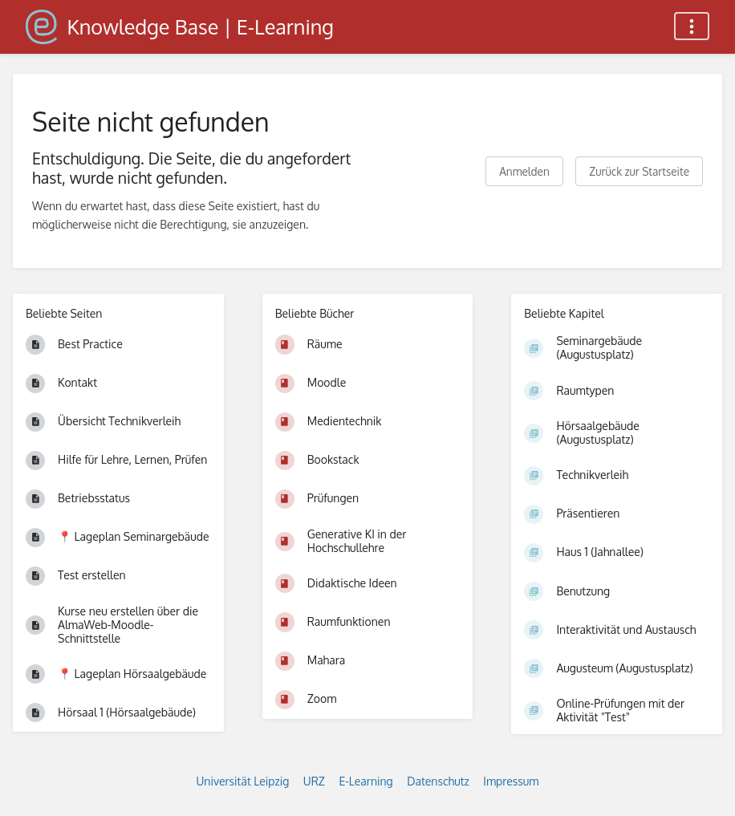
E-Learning (365, 781)
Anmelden (524, 171)
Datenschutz (438, 781)
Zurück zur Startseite (639, 171)
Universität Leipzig (243, 781)
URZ (314, 781)
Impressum (510, 781)
